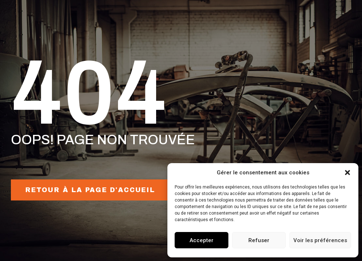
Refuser (258, 240)
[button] (347, 172)
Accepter (201, 240)
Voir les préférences (320, 240)
